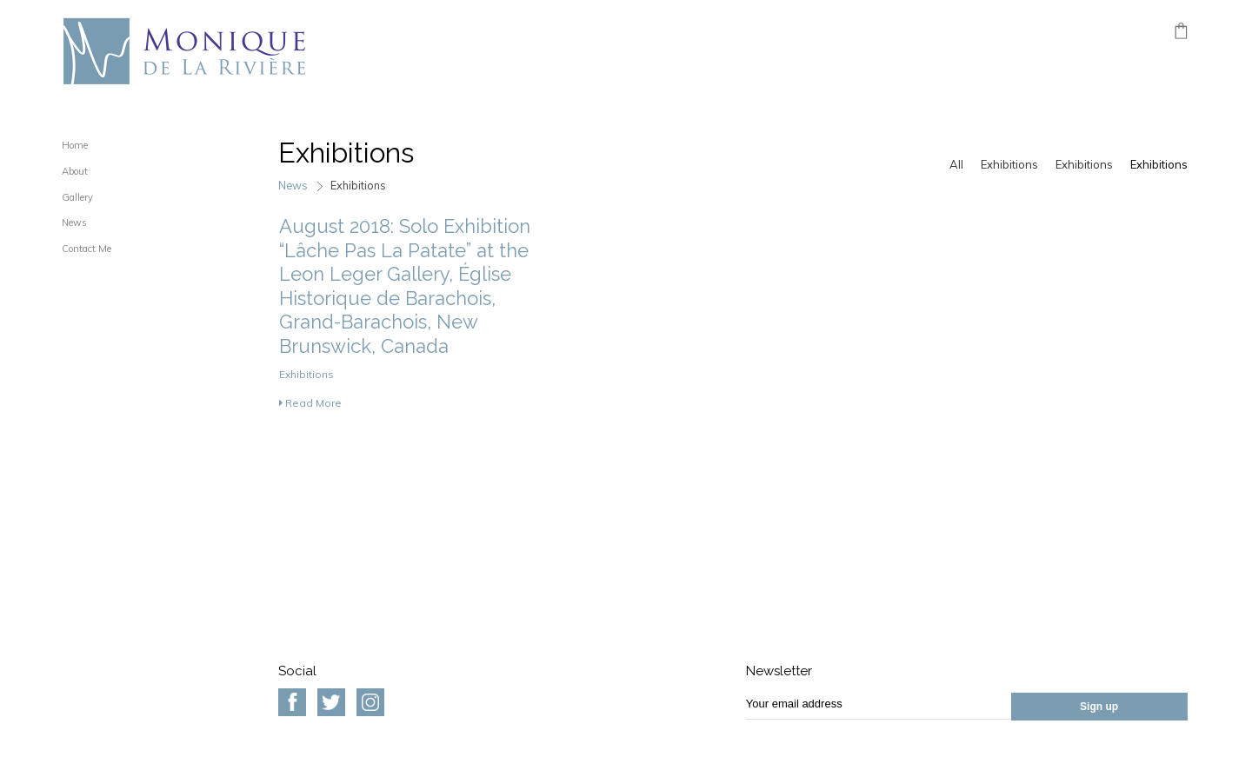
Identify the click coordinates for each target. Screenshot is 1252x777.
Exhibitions (1009, 164)
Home (75, 145)
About (75, 171)
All (956, 164)
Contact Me (86, 248)
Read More (310, 402)
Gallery (77, 197)
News (74, 222)
